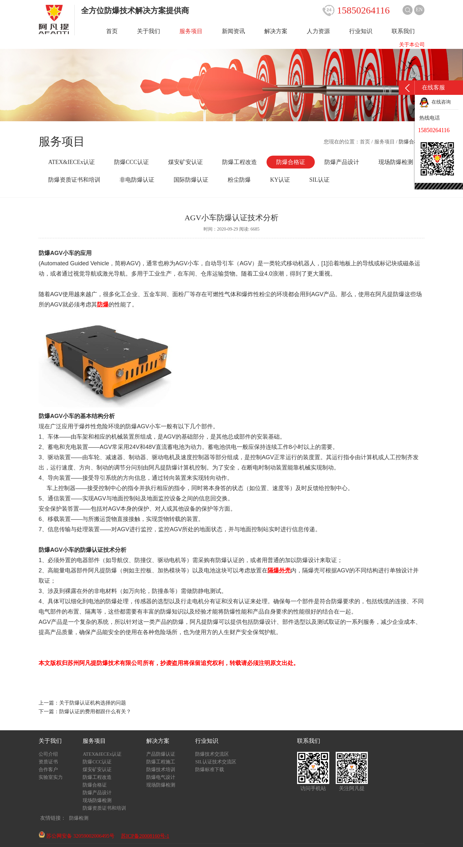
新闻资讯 (233, 31)
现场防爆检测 (395, 162)
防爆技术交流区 (212, 754)
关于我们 (148, 31)
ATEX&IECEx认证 (71, 162)
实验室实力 (51, 777)
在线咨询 (435, 102)
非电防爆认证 (137, 180)
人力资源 (318, 31)
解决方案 (275, 31)
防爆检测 (78, 818)
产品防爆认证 (160, 754)
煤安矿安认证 (185, 162)
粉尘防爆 (239, 180)
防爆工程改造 (239, 162)
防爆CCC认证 (131, 162)
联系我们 (403, 31)
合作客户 (48, 769)
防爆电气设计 (160, 777)
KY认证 (280, 180)
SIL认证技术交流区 (215, 761)
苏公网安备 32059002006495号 (76, 836)
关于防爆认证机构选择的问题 (92, 703)
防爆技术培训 (160, 769)
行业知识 (360, 31)
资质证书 (48, 761)
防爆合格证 (290, 162)
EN (419, 9)
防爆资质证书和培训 (74, 180)
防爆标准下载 (209, 769)
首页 (112, 31)
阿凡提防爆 (390, 294)
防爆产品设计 (341, 162)
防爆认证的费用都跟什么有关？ (95, 711)
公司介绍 (48, 754)
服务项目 (191, 31)
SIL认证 (319, 180)
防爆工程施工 (160, 761)
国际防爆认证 (191, 180)
